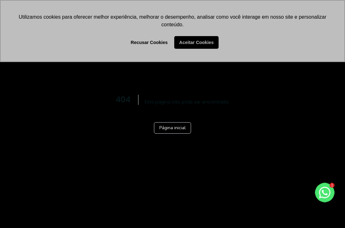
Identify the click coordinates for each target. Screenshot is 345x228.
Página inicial (172, 128)
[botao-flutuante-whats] (324, 192)
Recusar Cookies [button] (149, 42)
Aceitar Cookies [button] (196, 42)
